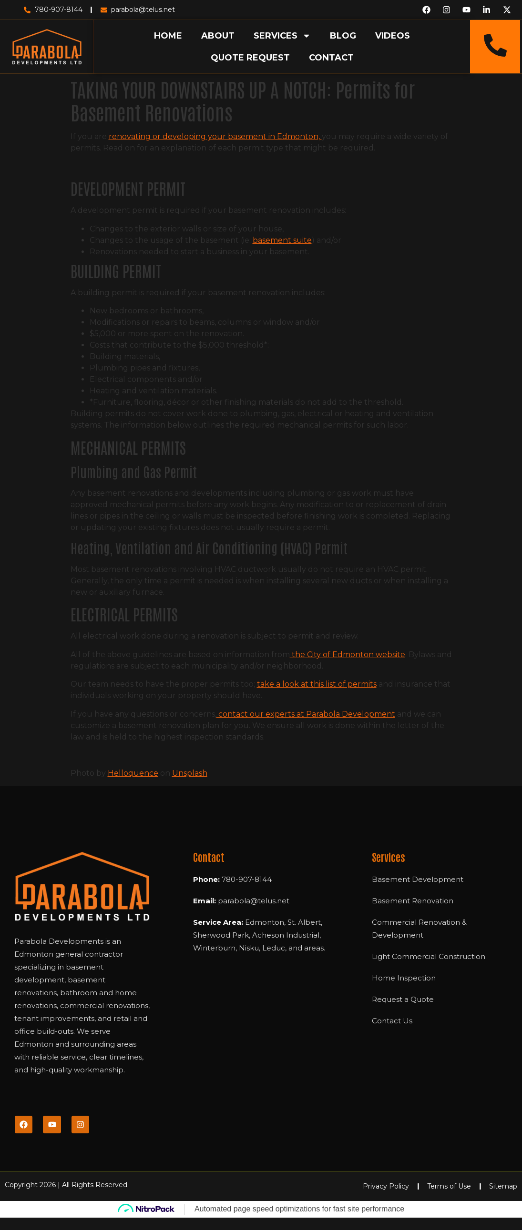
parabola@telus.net (253, 900)
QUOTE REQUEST (250, 57)
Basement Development (417, 879)
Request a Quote (403, 999)
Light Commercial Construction (428, 956)
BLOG (343, 35)
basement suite (282, 240)
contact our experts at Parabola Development (305, 714)
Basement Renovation (412, 900)
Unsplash (189, 773)
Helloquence (133, 773)
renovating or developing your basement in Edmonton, (215, 136)
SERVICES (282, 36)
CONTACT (331, 57)
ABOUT (218, 35)
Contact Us (392, 1020)
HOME (168, 35)
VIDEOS (392, 35)
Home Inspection (404, 977)
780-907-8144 (247, 879)
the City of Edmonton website (347, 654)
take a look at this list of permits (317, 684)
